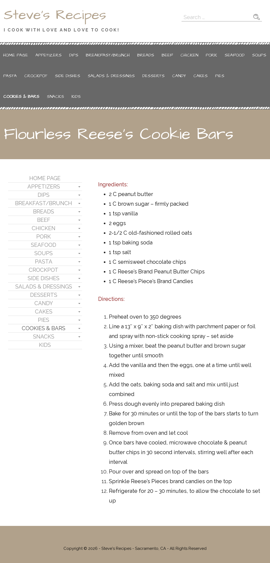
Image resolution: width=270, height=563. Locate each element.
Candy (179, 76)
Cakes (200, 76)
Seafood (234, 55)
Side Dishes (67, 76)
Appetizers (48, 55)
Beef (167, 55)
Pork (211, 55)
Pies (219, 76)
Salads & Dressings (111, 76)
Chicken (189, 55)
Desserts (153, 76)
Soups (259, 55)
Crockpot (35, 76)
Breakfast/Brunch (108, 55)
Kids (76, 96)
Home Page (15, 55)
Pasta (10, 76)
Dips (73, 55)
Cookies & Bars (21, 96)
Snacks (55, 96)
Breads (145, 55)
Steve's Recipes (55, 15)
